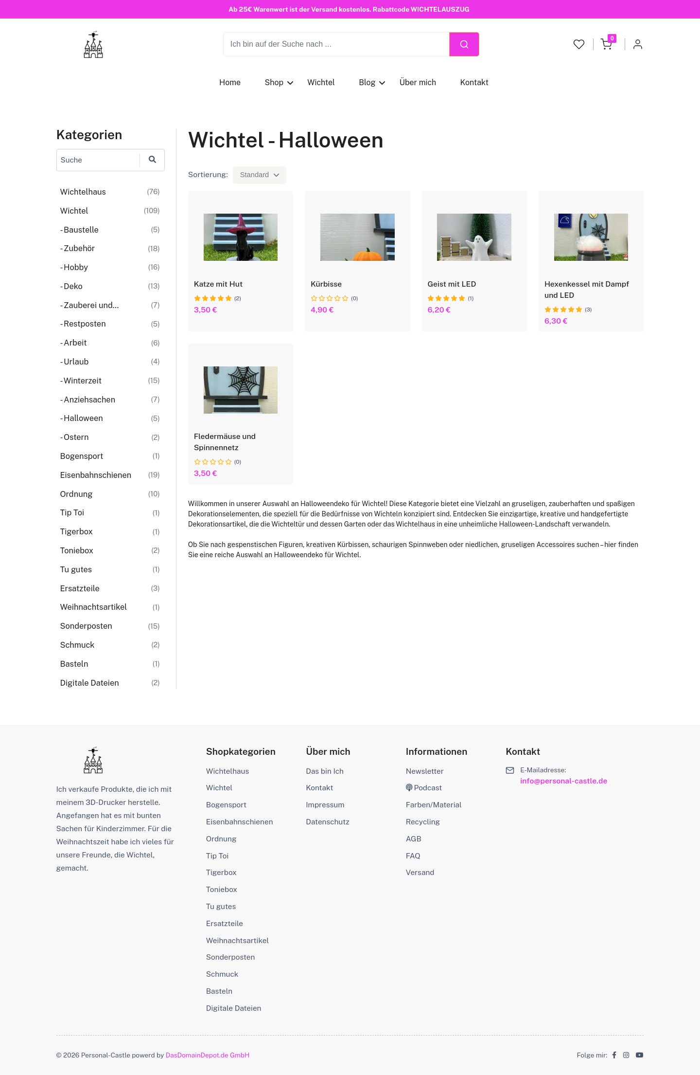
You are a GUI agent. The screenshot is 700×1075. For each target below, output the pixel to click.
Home (230, 82)
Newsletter (425, 770)
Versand (420, 872)
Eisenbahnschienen (239, 821)
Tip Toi (217, 855)
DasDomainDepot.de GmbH (208, 1055)
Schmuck (222, 973)
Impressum (325, 804)
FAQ (413, 855)
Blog (367, 82)
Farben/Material (434, 804)
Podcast (424, 787)
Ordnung (221, 838)
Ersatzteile (224, 923)
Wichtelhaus (227, 770)
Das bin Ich (325, 770)
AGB (413, 838)
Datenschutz (327, 821)
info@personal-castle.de (563, 780)
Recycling (423, 821)
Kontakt (474, 82)
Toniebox (221, 889)
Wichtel (321, 82)
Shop (273, 82)
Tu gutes (221, 906)
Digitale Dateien (234, 1007)
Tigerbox (221, 872)
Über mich (417, 82)
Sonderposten (230, 956)
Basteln (219, 990)
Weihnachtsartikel (237, 940)
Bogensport (226, 804)
